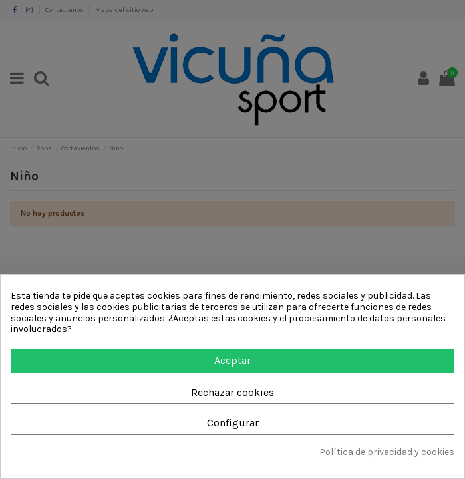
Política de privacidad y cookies (386, 452)
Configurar (233, 422)
